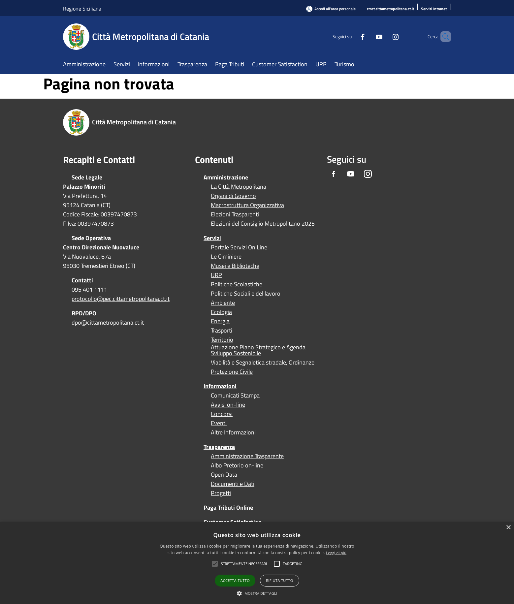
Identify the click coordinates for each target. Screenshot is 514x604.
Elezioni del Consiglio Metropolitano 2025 (263, 224)
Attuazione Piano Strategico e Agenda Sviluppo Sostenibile (258, 350)
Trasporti (221, 331)
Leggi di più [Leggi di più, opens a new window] (336, 552)
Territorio (222, 340)
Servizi (212, 238)
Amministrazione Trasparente (247, 456)
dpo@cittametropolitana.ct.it (108, 322)
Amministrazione (226, 177)
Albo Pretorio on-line (237, 465)
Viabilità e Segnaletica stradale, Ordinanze (262, 363)
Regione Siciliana (82, 9)
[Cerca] (443, 37)
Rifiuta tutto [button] (279, 580)
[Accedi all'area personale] (331, 8)
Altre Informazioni (233, 432)
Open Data (224, 475)
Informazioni (220, 386)
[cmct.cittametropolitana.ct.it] (390, 9)
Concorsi (222, 414)
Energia (220, 321)
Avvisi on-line (228, 405)
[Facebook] (351, 36)
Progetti (221, 493)
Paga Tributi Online (228, 507)
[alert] (257, 563)
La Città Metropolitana (238, 187)
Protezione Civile (232, 372)
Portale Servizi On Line (239, 247)
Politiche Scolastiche (236, 284)
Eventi (219, 423)
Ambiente (223, 303)
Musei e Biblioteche (235, 266)
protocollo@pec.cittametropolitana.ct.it (121, 298)
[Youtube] (367, 36)
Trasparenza (219, 446)
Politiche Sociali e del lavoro (245, 294)
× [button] (508, 527)
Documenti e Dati (232, 484)
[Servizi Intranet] (434, 9)
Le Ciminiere (226, 257)
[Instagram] (384, 36)
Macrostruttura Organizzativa (247, 205)
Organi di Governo (233, 196)
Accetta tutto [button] (235, 580)
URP (216, 275)
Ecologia (221, 312)
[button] (244, 563)
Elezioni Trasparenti (235, 214)
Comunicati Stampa (235, 395)
